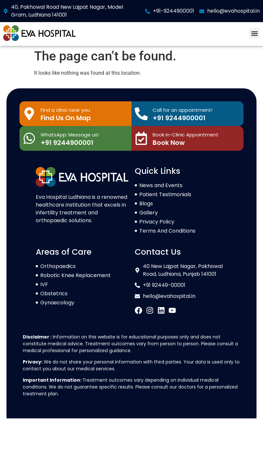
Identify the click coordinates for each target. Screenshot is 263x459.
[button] (254, 33)
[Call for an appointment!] (141, 113)
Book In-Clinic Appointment (186, 134)
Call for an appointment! (182, 110)
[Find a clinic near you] (29, 113)
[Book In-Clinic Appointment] (141, 138)
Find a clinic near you (65, 110)
